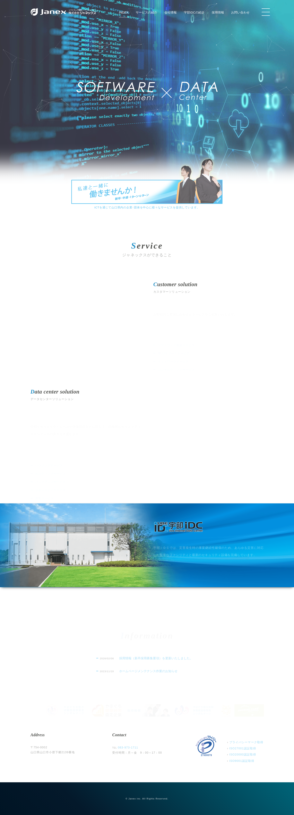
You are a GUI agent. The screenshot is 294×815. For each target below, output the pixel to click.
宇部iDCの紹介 (194, 12)
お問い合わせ (240, 12)
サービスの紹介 (146, 12)
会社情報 (170, 12)
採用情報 (218, 12)
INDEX (124, 12)
